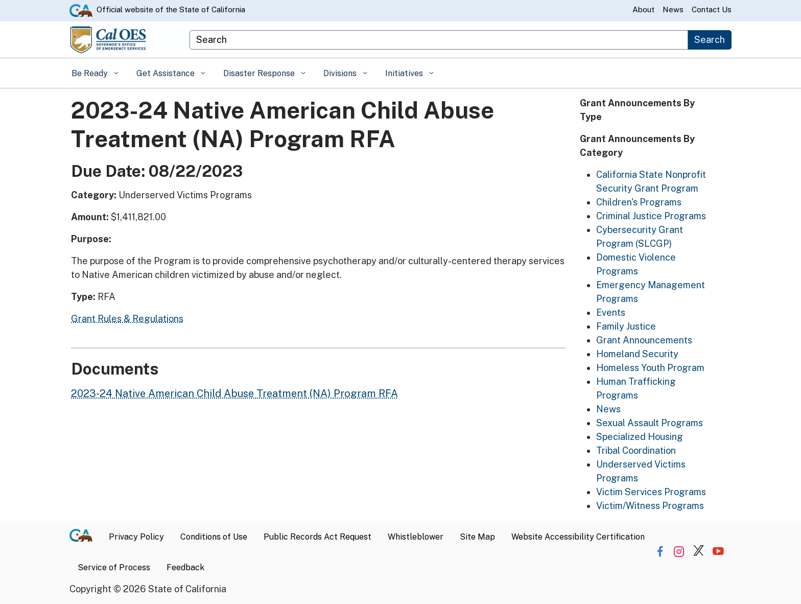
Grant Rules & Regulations (127, 318)
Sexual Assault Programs (649, 422)
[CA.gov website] (80, 10)
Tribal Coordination (636, 450)
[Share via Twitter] (698, 552)
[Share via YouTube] (718, 552)
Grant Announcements (644, 340)
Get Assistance (166, 73)
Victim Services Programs (651, 491)
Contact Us (712, 9)
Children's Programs (638, 202)
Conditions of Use (213, 537)
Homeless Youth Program (650, 367)
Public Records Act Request (317, 537)
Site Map (477, 537)
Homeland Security (637, 354)
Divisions (341, 73)
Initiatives (405, 73)
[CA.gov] (85, 537)
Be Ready (91, 73)
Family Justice (626, 326)
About (643, 9)
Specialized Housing (639, 436)
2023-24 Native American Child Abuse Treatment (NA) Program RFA (234, 393)
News (673, 9)
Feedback (185, 567)
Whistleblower (415, 537)
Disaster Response (260, 73)
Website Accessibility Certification (578, 537)
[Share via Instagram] (679, 552)
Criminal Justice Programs (651, 216)
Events (610, 312)
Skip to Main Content (400, 0)
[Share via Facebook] (660, 552)
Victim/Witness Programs (650, 505)
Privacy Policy (136, 537)
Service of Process (114, 567)
